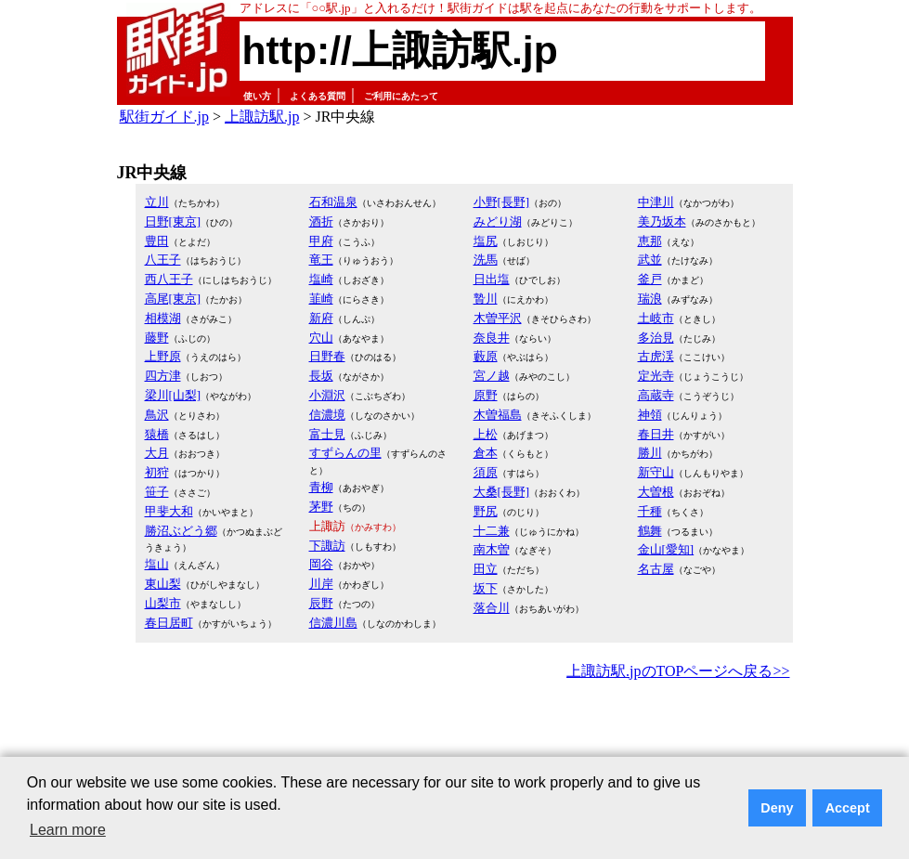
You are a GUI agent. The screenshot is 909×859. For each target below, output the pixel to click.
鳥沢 (157, 415)
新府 (321, 318)
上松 (486, 434)
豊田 (157, 241)
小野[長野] (502, 202)
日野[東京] (173, 221)
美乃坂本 (662, 221)
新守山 (656, 472)
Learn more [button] (68, 830)
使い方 (257, 96)
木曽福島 (498, 415)
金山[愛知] (666, 549)
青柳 (321, 487)
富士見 (327, 434)
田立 (486, 569)
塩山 (157, 564)
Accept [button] (847, 807)
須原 (486, 472)
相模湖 (163, 318)
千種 (650, 511)
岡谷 (321, 564)
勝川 (650, 453)
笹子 (157, 492)
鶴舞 (650, 531)
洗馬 (486, 260)
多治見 (656, 338)
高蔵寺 (656, 395)
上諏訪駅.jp (262, 116)
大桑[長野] (502, 492)
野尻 (486, 511)
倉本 (486, 453)
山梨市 (163, 603)
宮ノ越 (492, 376)
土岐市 (656, 318)
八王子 (163, 260)
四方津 (163, 376)
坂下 (486, 588)
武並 (650, 260)
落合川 (492, 608)
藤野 (157, 338)
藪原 (486, 356)
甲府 (321, 241)
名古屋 (656, 569)
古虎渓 (656, 356)
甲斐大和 (169, 511)
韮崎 (321, 299)
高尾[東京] (173, 299)
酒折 (321, 221)
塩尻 (486, 241)
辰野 (321, 603)
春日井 (656, 434)
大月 (157, 453)
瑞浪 (650, 299)
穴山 (321, 338)
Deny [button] (776, 807)
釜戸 (650, 279)
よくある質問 (317, 96)
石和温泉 (333, 202)
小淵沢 (327, 395)
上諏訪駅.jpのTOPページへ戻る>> (677, 671)
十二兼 (492, 531)
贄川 (486, 299)
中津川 (656, 202)
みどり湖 (498, 221)
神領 (650, 415)
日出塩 (492, 279)
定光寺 (656, 376)
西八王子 (169, 279)
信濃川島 (333, 623)
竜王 (321, 260)
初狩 (157, 472)
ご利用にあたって (401, 96)
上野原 (163, 356)
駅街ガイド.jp (164, 116)
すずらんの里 (345, 453)
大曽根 (656, 492)
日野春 (327, 356)
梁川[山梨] (173, 395)
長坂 (321, 376)
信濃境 (327, 415)
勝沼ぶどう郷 (181, 531)
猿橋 (157, 434)
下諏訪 (327, 546)
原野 (486, 395)
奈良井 (492, 338)
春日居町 (169, 623)
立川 (157, 202)
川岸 (321, 584)
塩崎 (321, 279)
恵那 (650, 241)
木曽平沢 (498, 318)
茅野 (321, 507)
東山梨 (163, 584)
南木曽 (492, 549)
